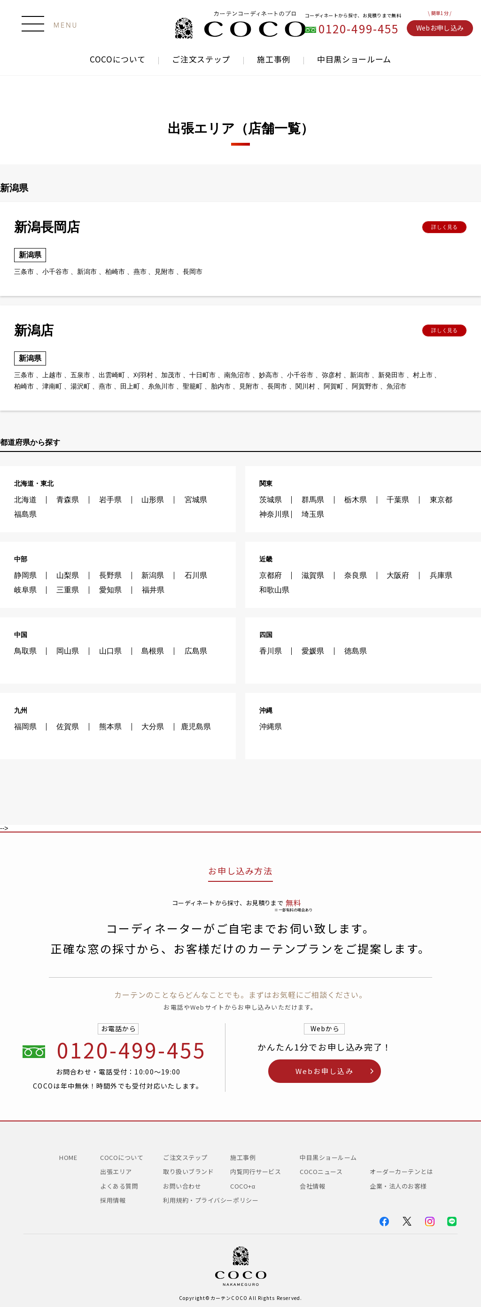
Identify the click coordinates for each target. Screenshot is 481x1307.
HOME (68, 1157)
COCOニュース (324, 1171)
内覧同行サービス (255, 1171)
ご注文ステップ (201, 59)
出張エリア (116, 1171)
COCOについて (117, 59)
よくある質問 (119, 1186)
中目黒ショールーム (354, 59)
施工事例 (273, 59)
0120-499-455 (358, 29)
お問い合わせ (182, 1186)
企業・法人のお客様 (398, 1186)
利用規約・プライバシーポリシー (210, 1200)
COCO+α (243, 1186)
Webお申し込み (440, 27)
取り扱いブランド (188, 1171)
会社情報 (312, 1186)
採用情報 (112, 1200)
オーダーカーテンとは (401, 1171)
